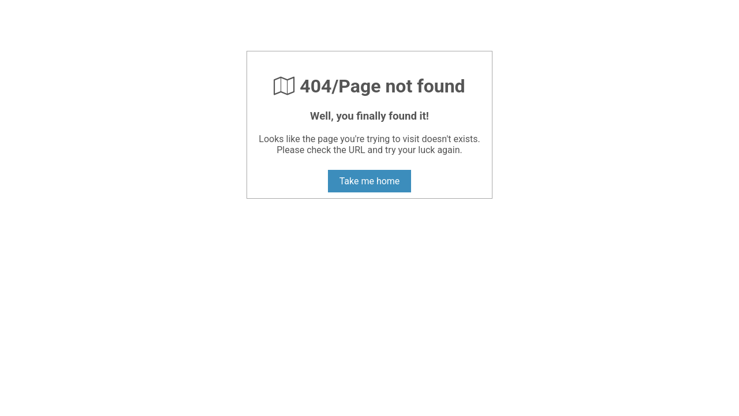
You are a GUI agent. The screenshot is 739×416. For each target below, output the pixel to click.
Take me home (369, 181)
